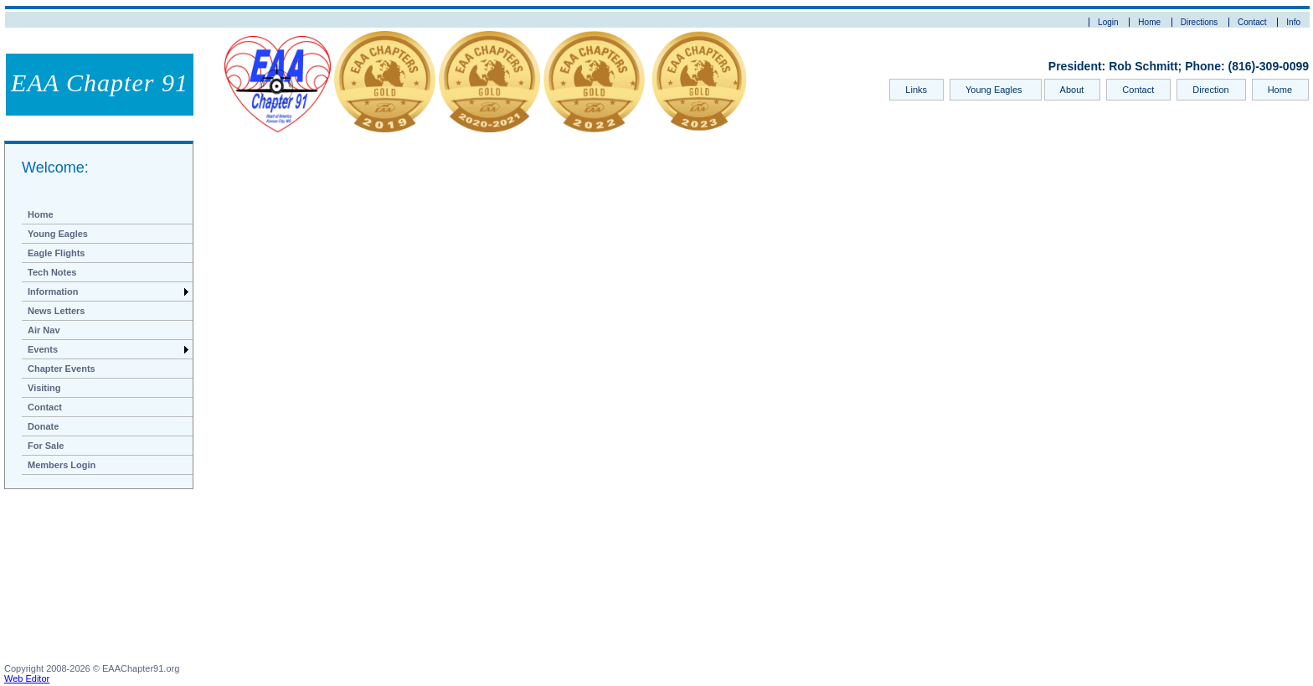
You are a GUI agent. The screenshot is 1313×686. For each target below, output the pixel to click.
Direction (1210, 90)
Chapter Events (61, 369)
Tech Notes (52, 272)
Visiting (44, 388)
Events (43, 349)
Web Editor (26, 678)
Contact (1252, 22)
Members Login (61, 465)
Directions (1199, 22)
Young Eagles (995, 90)
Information (53, 291)
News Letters (56, 311)
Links (916, 90)
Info (1293, 22)
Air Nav (44, 330)
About (1072, 90)
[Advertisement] (88, 579)
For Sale (46, 446)
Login (1108, 22)
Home (1149, 22)
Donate (43, 426)
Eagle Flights (56, 253)
